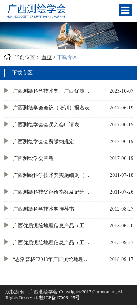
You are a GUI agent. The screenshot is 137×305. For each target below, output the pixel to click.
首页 (47, 57)
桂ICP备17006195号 (59, 297)
